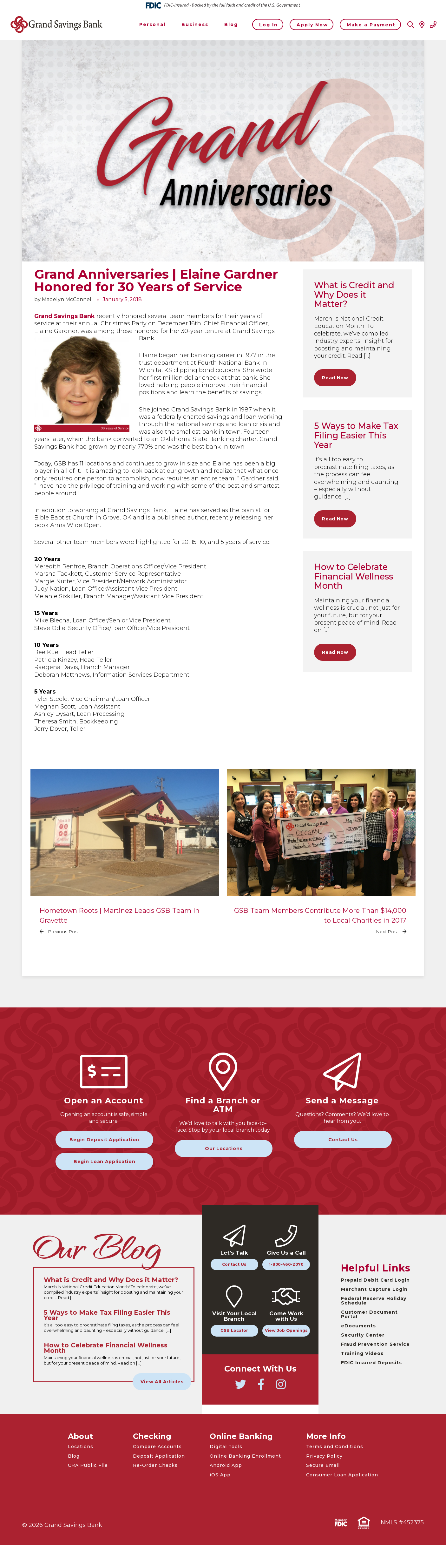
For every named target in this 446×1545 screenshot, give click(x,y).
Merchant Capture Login (374, 1289)
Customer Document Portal (369, 1314)
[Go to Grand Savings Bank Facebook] (261, 1387)
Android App (226, 1465)
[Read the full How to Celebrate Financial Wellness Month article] (114, 1354)
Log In (268, 24)
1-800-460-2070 (286, 1264)
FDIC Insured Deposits (371, 1362)
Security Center (362, 1335)
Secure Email (323, 1465)
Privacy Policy (324, 1456)
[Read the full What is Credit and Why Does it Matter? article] (114, 1288)
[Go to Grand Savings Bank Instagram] (280, 1387)
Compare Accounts (157, 1446)
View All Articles (162, 1382)
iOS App (220, 1475)
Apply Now (312, 24)
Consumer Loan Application (342, 1475)
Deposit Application (159, 1456)
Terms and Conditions (334, 1446)
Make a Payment (371, 24)
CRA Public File (88, 1465)
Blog (74, 1456)
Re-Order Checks (155, 1465)
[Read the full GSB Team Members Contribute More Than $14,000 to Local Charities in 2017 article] (321, 856)
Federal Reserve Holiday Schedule (373, 1301)
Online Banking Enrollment (245, 1456)
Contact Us (343, 1139)
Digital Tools (226, 1446)
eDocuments (358, 1326)
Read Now (335, 378)
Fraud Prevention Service (375, 1344)
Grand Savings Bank (64, 316)
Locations (80, 1446)
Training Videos (362, 1353)
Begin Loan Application (104, 1161)
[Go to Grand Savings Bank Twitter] (240, 1387)
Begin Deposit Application (104, 1139)
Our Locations (223, 1148)
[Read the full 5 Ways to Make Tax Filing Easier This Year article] (114, 1321)
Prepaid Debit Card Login (375, 1280)
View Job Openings (286, 1330)
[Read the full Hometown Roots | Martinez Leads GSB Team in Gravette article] (124, 856)
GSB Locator (234, 1330)
